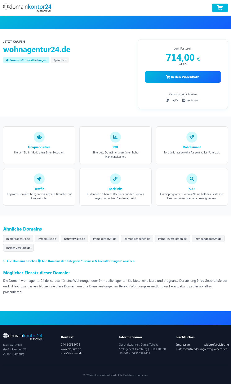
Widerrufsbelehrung (216, 344)
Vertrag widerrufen (215, 349)
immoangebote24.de (208, 239)
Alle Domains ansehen (20, 261)
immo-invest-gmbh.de (172, 239)
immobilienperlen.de (137, 239)
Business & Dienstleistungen (26, 60)
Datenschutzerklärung (190, 349)
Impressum (183, 344)
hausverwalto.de (74, 239)
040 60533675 (70, 344)
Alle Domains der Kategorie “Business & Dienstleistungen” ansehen (86, 261)
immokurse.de (47, 239)
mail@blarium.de (71, 353)
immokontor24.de (104, 239)
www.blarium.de (71, 349)
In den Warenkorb (182, 77)
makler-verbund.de (18, 248)
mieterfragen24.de (18, 239)
